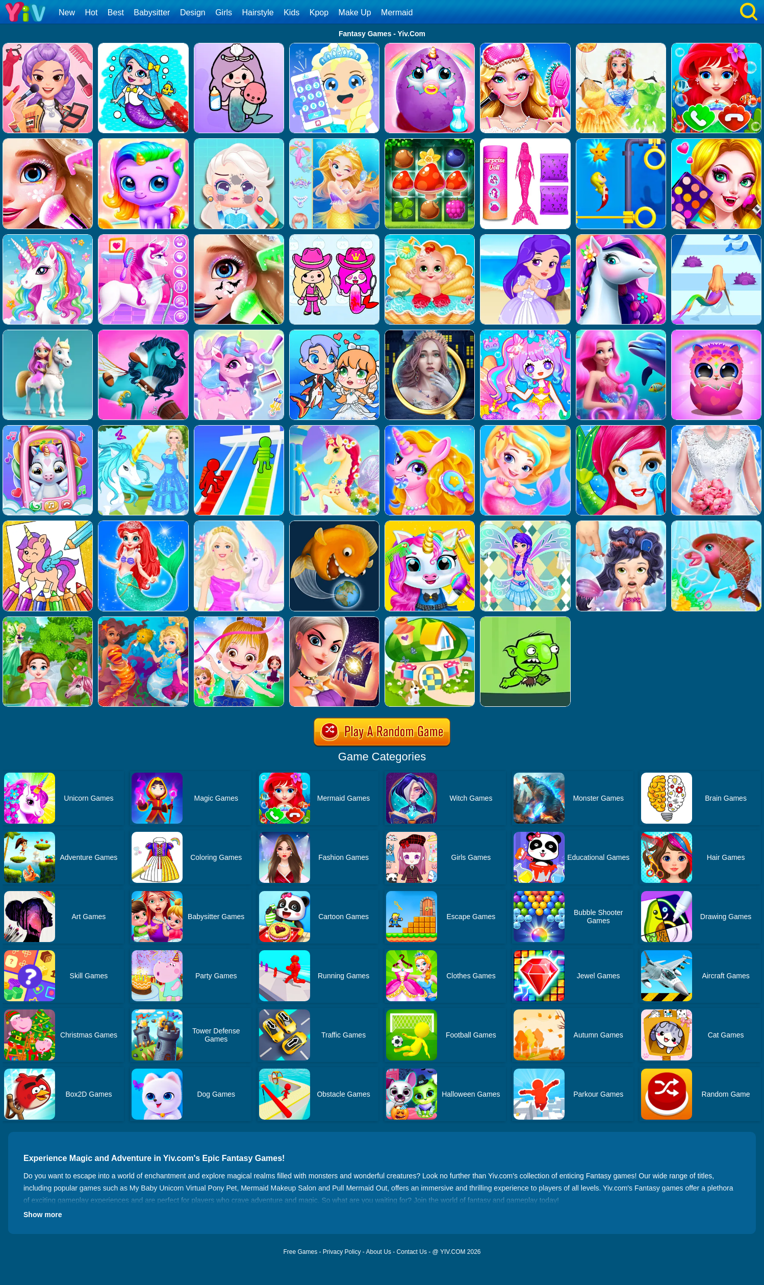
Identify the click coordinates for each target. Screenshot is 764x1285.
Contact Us (412, 1251)
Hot (91, 12)
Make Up (355, 12)
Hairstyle (258, 12)
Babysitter (152, 12)
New (67, 12)
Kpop (319, 12)
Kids (291, 12)
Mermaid (397, 12)
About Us (378, 1251)
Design (193, 12)
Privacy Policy (342, 1251)
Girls (223, 12)
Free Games (300, 1251)
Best (116, 12)
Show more (42, 1214)
